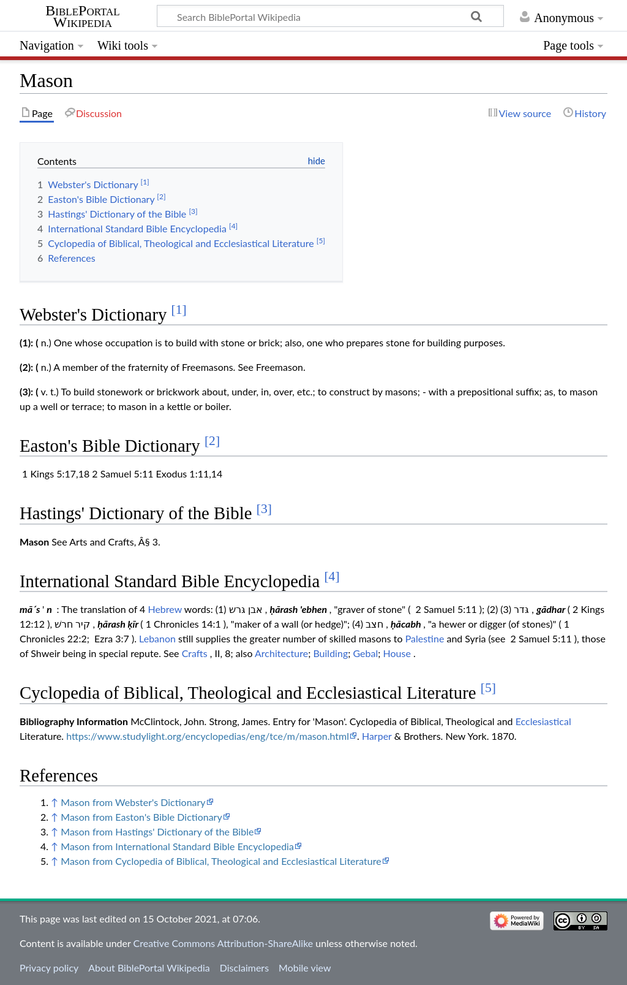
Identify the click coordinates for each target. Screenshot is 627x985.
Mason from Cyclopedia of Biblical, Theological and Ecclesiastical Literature (221, 861)
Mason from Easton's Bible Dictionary (141, 817)
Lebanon (157, 638)
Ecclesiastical (543, 721)
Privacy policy (49, 967)
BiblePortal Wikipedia (82, 16)
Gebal (365, 653)
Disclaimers (244, 967)
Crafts (195, 653)
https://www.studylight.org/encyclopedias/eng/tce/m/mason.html (207, 736)
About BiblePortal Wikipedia (148, 967)
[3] (264, 508)
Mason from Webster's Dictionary (133, 802)
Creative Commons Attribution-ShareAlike (223, 943)
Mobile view (305, 967)
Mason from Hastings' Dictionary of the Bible (157, 831)
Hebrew (164, 609)
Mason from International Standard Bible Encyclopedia (177, 846)
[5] (488, 687)
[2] (212, 440)
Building (330, 653)
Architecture (281, 653)
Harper (377, 736)
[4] (331, 576)
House (397, 653)
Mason (34, 541)
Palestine (425, 638)
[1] (179, 309)
